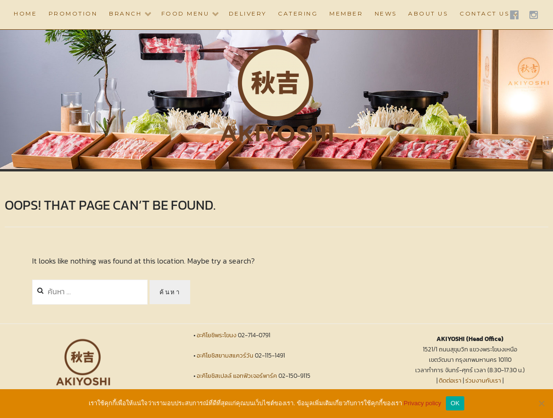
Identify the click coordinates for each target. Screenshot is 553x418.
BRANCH (125, 13)
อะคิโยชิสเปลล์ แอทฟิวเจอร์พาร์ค (237, 375)
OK (455, 403)
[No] (541, 403)
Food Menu (185, 13)
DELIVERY (248, 13)
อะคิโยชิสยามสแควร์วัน (225, 355)
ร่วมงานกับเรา (483, 380)
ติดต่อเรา (450, 380)
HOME (25, 13)
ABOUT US (428, 13)
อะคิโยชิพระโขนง (216, 335)
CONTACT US (484, 13)
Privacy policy (422, 403)
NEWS (386, 13)
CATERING (298, 13)
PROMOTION (73, 13)
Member (346, 13)
